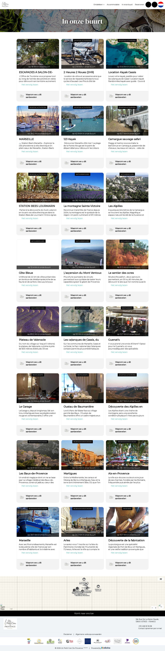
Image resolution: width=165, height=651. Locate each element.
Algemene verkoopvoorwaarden (89, 634)
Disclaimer (67, 634)
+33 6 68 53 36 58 (144, 626)
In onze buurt (127, 5)
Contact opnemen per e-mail (149, 628)
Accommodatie (113, 5)
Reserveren (139, 5)
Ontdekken (99, 5)
